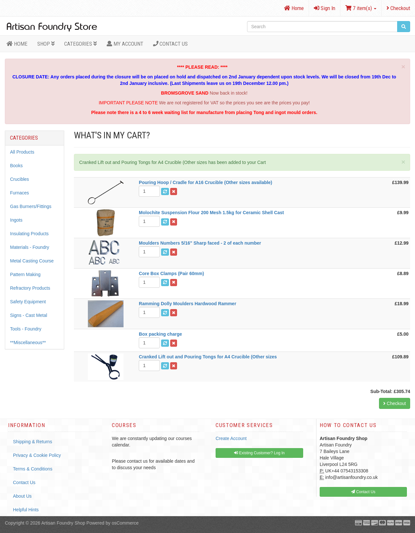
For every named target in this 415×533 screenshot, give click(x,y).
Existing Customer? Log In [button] (259, 453)
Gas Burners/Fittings (31, 206)
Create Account (231, 438)
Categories (80, 44)
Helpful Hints (26, 509)
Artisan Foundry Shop (63, 523)
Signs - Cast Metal (28, 315)
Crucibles (19, 179)
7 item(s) (360, 8)
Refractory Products (30, 288)
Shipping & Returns (32, 441)
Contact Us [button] (363, 492)
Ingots (16, 220)
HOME (17, 44)
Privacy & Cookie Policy (37, 455)
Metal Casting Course (32, 260)
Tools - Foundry (25, 328)
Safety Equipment (28, 301)
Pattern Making (25, 274)
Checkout (398, 8)
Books (16, 165)
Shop (46, 44)
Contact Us (170, 44)
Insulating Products (29, 233)
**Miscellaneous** (28, 342)
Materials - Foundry (29, 247)
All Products (22, 152)
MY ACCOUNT (125, 44)
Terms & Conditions (32, 468)
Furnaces (19, 192)
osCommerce (125, 523)
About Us (22, 496)
